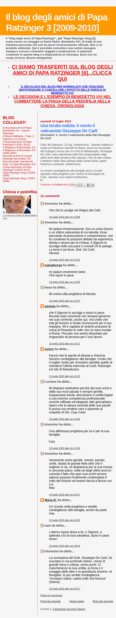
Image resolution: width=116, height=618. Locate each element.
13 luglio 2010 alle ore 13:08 (64, 217)
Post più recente (50, 601)
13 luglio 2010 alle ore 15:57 (64, 494)
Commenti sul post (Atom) (69, 609)
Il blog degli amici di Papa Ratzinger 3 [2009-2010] (56, 22)
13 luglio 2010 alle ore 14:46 (64, 419)
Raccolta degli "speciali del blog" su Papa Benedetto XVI (19, 163)
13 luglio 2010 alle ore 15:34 (64, 448)
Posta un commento (51, 595)
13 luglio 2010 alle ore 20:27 (64, 588)
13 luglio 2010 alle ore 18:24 (64, 546)
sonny (49, 349)
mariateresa (53, 265)
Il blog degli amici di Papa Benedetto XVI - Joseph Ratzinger (17, 130)
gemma (50, 306)
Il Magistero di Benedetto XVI (19, 147)
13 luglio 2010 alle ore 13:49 (64, 282)
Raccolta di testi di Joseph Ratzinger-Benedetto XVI (17, 157)
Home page (76, 601)
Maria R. (51, 500)
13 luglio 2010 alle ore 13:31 (64, 259)
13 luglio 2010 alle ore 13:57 (64, 300)
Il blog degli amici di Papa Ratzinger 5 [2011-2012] (17, 143)
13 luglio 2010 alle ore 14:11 (64, 343)
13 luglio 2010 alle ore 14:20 (64, 376)
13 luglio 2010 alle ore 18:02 (64, 520)
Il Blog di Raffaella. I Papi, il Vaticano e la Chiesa (18, 137)
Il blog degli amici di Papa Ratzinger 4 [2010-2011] (17, 168)
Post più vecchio (103, 601)
